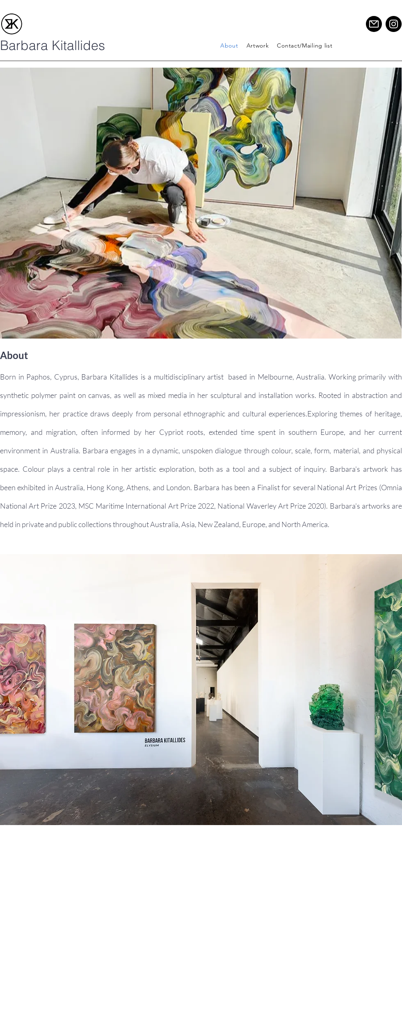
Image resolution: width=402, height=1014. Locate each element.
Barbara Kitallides (52, 45)
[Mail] (374, 24)
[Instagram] (394, 24)
